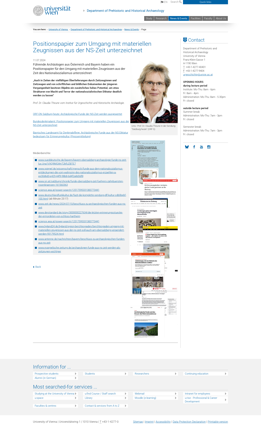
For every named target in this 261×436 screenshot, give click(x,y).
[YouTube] (201, 147)
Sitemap (138, 421)
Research (161, 18)
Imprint (149, 421)
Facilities (196, 18)
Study (149, 18)
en (164, 2)
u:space (39, 397)
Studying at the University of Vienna (54, 393)
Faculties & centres (45, 405)
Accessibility (163, 421)
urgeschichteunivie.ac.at (198, 74)
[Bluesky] (187, 147)
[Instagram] (209, 147)
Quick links (205, 2)
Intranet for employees (197, 393)
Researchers (142, 373)
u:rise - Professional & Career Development (201, 399)
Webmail (139, 393)
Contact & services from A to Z (102, 405)
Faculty (208, 18)
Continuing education (196, 373)
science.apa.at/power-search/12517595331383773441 (68, 190)
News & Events (178, 18)
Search (176, 1)
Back (37, 266)
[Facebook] (194, 147)
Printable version (218, 421)
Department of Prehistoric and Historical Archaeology (125, 11)
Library (88, 397)
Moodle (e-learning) (145, 397)
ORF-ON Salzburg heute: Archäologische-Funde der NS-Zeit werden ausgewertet (77, 114)
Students (90, 373)
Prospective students (46, 373)
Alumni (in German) (45, 377)
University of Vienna (58, 29)
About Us (221, 18)
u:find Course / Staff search (100, 393)
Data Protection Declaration (189, 421)
